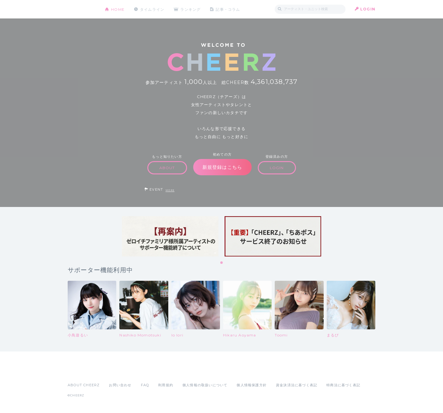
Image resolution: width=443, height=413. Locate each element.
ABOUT (167, 167)
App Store (82, 371)
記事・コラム (228, 9)
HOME (118, 9)
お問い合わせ (120, 385)
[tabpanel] (170, 236)
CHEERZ (82, 9)
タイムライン (152, 9)
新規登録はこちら (222, 167)
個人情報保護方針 (252, 385)
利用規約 (165, 385)
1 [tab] (221, 262)
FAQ (145, 385)
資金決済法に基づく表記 (296, 385)
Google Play (114, 371)
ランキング (191, 9)
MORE (170, 190)
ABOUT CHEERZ (84, 385)
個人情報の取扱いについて (204, 385)
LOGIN (367, 9)
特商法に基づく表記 (343, 385)
